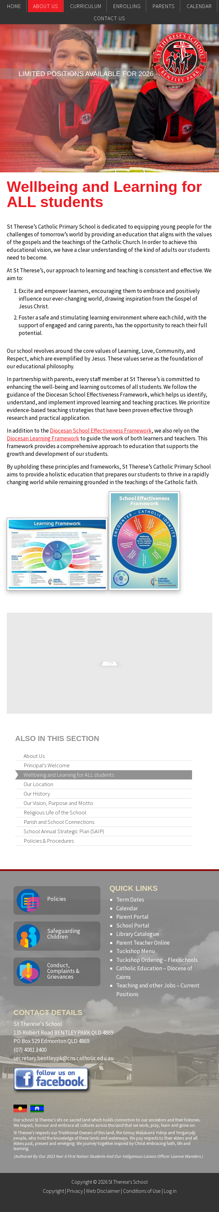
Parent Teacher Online (143, 942)
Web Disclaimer (103, 1190)
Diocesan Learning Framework (43, 438)
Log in (170, 1190)
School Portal (132, 925)
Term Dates (130, 899)
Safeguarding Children (63, 933)
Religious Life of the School (55, 812)
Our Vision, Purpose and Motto (58, 803)
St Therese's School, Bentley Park (180, 71)
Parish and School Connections (59, 822)
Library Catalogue (137, 934)
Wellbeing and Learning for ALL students (69, 774)
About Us (34, 756)
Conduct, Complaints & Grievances (63, 971)
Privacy (75, 1190)
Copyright (53, 1190)
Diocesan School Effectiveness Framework (101, 430)
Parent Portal (132, 916)
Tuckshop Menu (135, 951)
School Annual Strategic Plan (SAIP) (64, 831)
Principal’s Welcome (47, 765)
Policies (56, 899)
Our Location (38, 784)
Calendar (127, 908)
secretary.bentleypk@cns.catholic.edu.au (63, 1058)
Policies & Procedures (49, 840)
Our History (37, 793)
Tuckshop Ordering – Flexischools (157, 960)
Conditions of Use (142, 1190)
